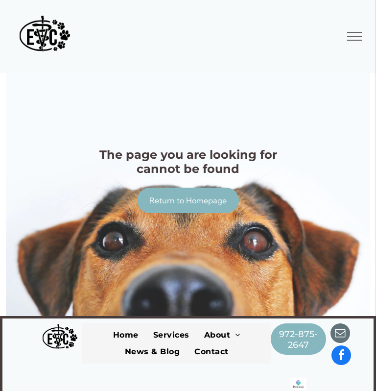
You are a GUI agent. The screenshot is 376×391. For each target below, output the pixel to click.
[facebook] (341, 356)
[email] (340, 334)
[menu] (354, 36)
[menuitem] (126, 335)
